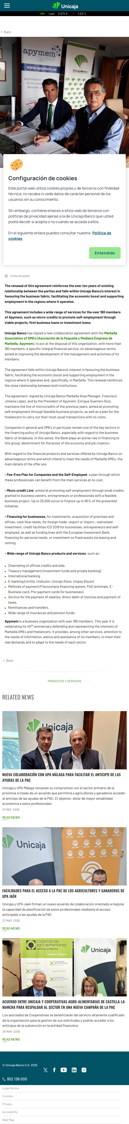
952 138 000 (14, 1079)
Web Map (8, 1120)
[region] (64, 209)
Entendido (105, 253)
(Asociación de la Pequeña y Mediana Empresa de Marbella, (61, 338)
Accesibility (10, 1112)
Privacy (7, 1104)
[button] (5, 32)
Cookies (7, 1096)
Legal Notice (10, 1088)
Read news (11, 817)
